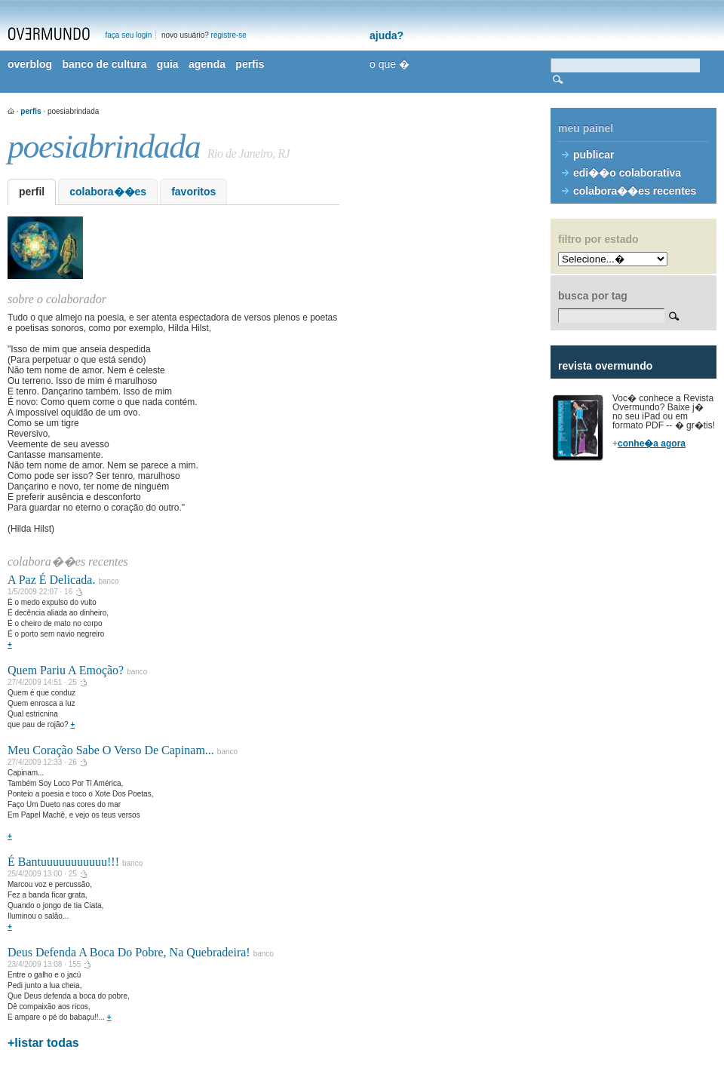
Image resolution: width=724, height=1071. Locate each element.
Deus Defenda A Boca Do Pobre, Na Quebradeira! (129, 952)
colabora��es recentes (634, 191)
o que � (390, 64)
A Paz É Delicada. (51, 579)
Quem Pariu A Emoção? (66, 670)
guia (168, 64)
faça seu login (129, 35)
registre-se (229, 35)
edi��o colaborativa (627, 173)
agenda (207, 64)
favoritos (193, 192)
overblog (30, 64)
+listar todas (43, 1042)
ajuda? (386, 35)
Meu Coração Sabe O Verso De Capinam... (111, 750)
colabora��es (107, 192)
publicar (593, 155)
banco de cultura (104, 64)
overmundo (49, 33)
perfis (249, 64)
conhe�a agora (652, 443)
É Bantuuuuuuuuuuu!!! (63, 861)
